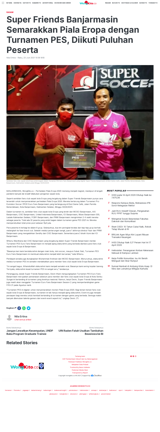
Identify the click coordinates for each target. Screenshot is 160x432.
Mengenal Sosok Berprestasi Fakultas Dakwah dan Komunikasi (130, 253)
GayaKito (143, 3)
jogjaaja (25, 423)
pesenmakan (106, 427)
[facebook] (19, 341)
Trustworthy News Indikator (80, 400)
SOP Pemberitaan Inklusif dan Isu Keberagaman (80, 392)
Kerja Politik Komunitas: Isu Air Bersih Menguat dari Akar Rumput (130, 292)
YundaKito (153, 3)
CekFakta (17, 3)
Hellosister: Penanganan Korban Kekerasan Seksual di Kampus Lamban (132, 284)
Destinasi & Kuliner (129, 3)
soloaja (93, 423)
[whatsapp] (24, 341)
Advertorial (47, 3)
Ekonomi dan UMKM (62, 3)
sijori (120, 423)
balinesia (112, 423)
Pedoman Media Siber (80, 403)
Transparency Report (80, 406)
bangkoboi (63, 427)
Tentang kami (80, 389)
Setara (9, 3)
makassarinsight (60, 423)
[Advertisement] (80, 27)
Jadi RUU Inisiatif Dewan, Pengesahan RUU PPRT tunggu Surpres (130, 245)
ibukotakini (149, 423)
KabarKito (36, 3)
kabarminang (36, 423)
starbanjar (103, 423)
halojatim (128, 423)
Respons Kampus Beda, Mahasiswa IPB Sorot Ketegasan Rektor (131, 237)
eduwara (73, 427)
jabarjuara (53, 427)
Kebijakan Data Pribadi (80, 397)
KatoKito (27, 3)
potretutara (73, 423)
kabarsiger (47, 423)
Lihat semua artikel (22, 352)
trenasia (8, 423)
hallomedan (84, 423)
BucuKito (116, 3)
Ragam (108, 3)
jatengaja (82, 427)
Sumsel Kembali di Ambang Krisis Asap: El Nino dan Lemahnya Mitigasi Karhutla (132, 300)
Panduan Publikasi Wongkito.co (80, 395)
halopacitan (138, 423)
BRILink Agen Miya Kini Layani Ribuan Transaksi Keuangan (130, 268)
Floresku (17, 423)
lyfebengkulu (93, 427)
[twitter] (28, 341)
